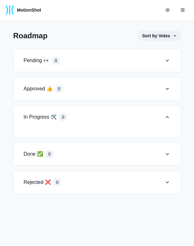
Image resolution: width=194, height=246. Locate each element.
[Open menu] (182, 10)
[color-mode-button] (167, 10)
